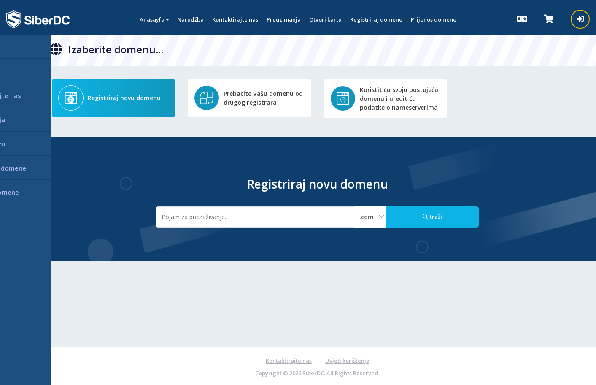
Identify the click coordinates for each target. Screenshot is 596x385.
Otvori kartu (325, 19)
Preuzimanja (284, 19)
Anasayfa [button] (152, 19)
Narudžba (190, 19)
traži (433, 216)
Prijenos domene (433, 19)
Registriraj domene (376, 19)
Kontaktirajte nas (235, 19)
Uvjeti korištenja (348, 359)
